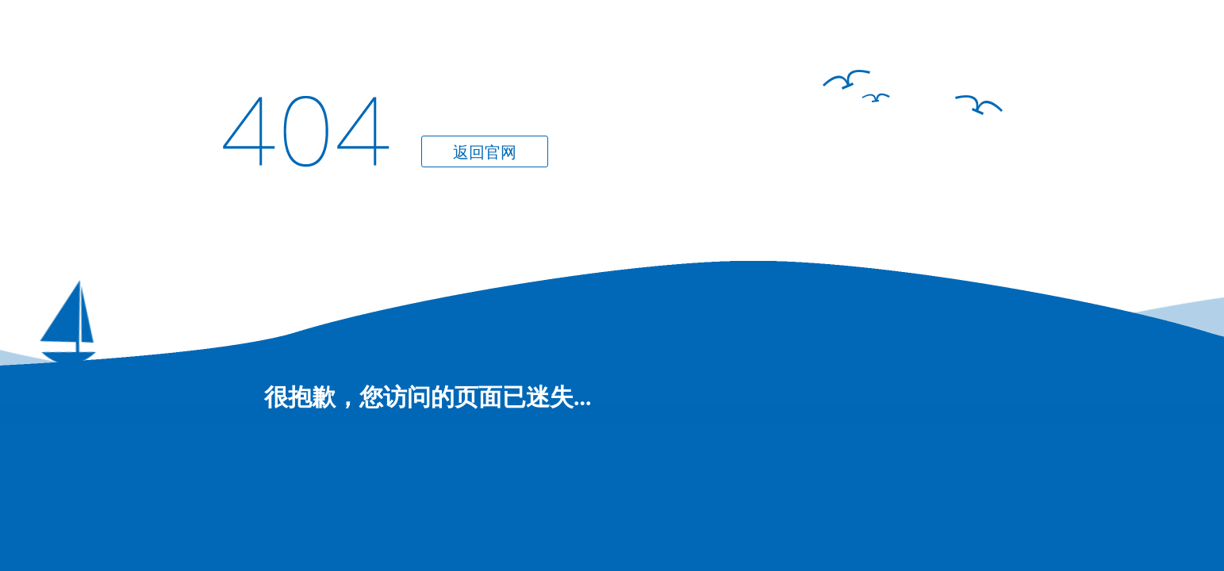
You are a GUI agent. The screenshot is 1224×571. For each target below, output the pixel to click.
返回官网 (484, 152)
